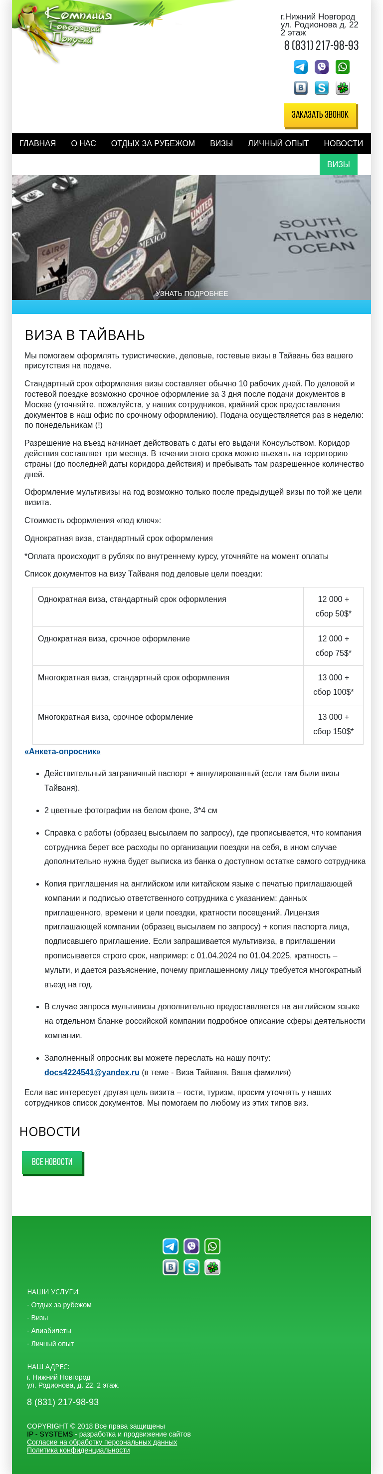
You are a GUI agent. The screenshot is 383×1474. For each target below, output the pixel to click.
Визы (221, 143)
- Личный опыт (50, 1344)
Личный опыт (278, 143)
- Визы (37, 1318)
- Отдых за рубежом (59, 1305)
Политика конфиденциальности (78, 1450)
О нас (83, 143)
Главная (37, 143)
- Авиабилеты (49, 1331)
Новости (343, 143)
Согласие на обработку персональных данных (102, 1442)
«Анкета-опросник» (62, 751)
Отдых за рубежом (153, 143)
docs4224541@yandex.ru (92, 1072)
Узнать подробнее (192, 293)
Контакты (40, 164)
